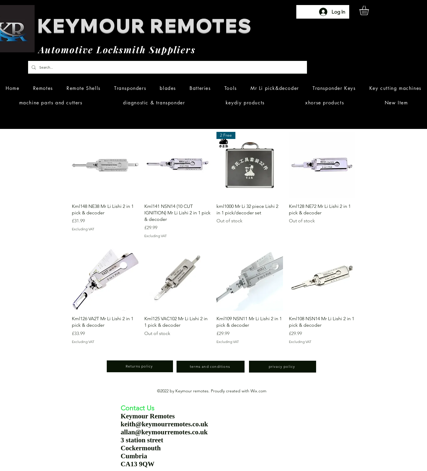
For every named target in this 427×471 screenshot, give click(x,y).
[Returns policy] (140, 366)
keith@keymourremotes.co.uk (164, 424)
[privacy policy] (282, 367)
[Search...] (167, 67)
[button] (369, 10)
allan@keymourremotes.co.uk (164, 432)
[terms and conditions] (211, 367)
